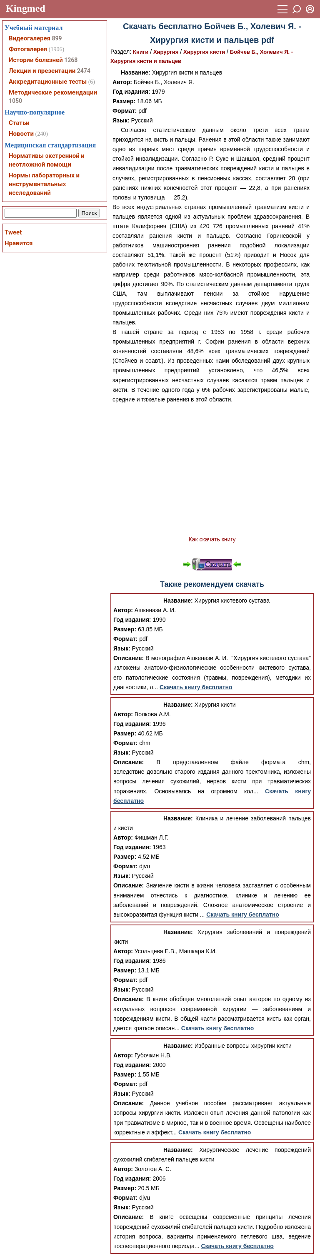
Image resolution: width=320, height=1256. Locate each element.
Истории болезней (36, 60)
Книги (140, 52)
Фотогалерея (28, 49)
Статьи (19, 123)
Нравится (18, 243)
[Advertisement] (212, 474)
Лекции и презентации (42, 71)
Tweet (13, 232)
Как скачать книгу (211, 539)
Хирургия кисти (204, 52)
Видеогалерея (29, 38)
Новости (21, 133)
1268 (71, 60)
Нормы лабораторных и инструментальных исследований (44, 184)
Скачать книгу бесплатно (196, 687)
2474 (83, 70)
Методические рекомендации (53, 92)
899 (57, 38)
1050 (15, 100)
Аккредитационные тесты (48, 81)
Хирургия (165, 52)
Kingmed (25, 8)
